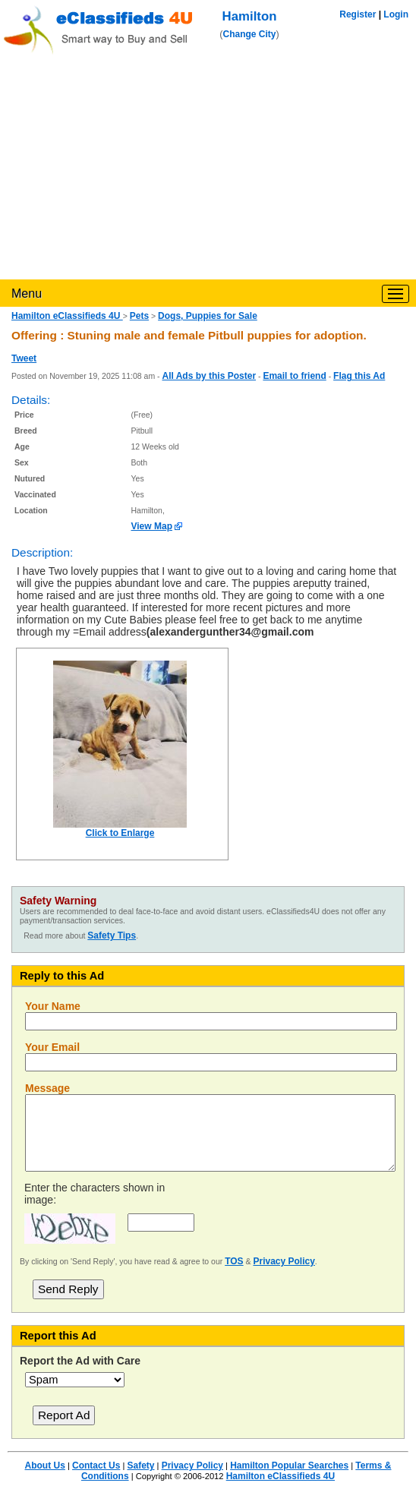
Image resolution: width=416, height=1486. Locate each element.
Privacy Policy (283, 1261)
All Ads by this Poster (209, 376)
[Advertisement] (208, 165)
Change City (249, 34)
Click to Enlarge (120, 833)
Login (395, 14)
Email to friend (294, 376)
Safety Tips (111, 935)
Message (47, 1088)
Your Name (52, 1006)
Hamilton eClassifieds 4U (67, 316)
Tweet (23, 358)
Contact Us (96, 1465)
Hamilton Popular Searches (289, 1465)
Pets (139, 316)
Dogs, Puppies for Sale (207, 316)
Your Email (52, 1047)
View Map (151, 526)
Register (357, 14)
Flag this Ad (359, 376)
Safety (140, 1465)
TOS (234, 1261)
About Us (45, 1465)
